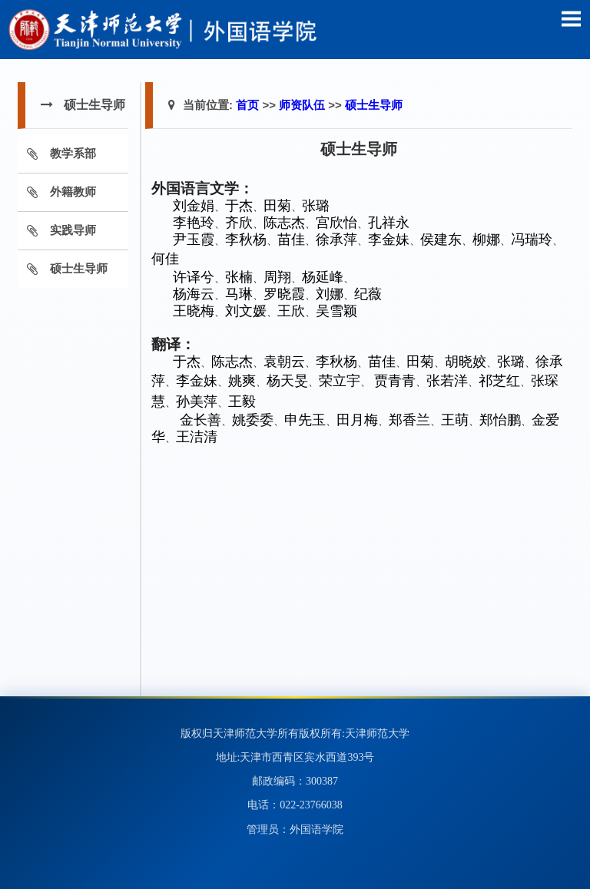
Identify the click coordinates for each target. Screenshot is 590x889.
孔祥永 (388, 222)
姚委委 (252, 420)
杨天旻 (287, 380)
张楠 (239, 277)
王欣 (291, 311)
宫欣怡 (336, 222)
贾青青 (395, 380)
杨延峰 (322, 277)
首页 (247, 104)
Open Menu (571, 18)
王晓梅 (193, 311)
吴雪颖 (336, 311)
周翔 (277, 277)
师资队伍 (302, 104)
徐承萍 (336, 239)
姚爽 (242, 380)
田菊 (277, 205)
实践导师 (73, 229)
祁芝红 (499, 380)
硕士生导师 (79, 268)
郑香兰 (409, 420)
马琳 (239, 294)
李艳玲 (193, 222)
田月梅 (357, 420)
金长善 (200, 420)
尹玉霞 (193, 239)
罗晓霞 (284, 294)
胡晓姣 (465, 361)
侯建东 (441, 239)
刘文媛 (246, 311)
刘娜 (329, 294)
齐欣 (239, 222)
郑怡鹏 (500, 420)
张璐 (316, 205)
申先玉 (305, 420)
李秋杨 (246, 239)
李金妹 (388, 239)
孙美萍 (196, 401)
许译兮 (193, 277)
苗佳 (291, 239)
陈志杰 (284, 222)
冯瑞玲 (531, 239)
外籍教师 (73, 191)
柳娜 (486, 239)
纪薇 (368, 294)
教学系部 (73, 153)
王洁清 (196, 436)
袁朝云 (284, 361)
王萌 (455, 420)
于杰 (239, 205)
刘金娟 (193, 205)
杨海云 (193, 294)
